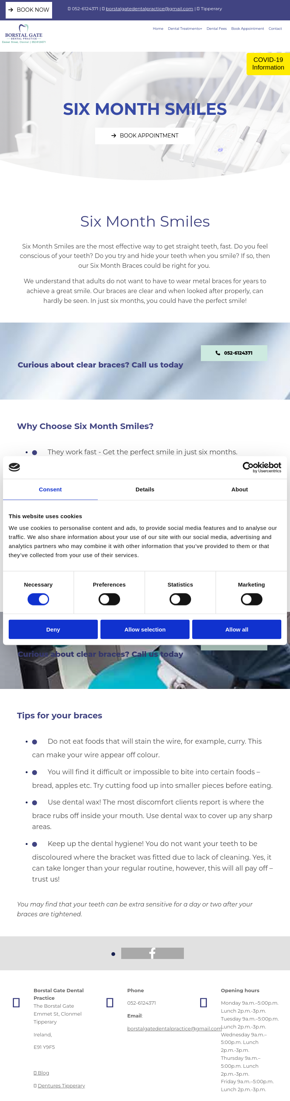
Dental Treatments (184, 28)
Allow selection (144, 629)
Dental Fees (217, 28)
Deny (53, 629)
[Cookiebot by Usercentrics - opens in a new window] (248, 467)
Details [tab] (145, 489)
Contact (275, 28)
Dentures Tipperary (61, 1085)
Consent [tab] (50, 489)
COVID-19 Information (268, 63)
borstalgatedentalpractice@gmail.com (149, 8)
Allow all (236, 629)
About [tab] (239, 489)
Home (158, 28)
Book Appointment (247, 28)
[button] (29, 10)
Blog (41, 1073)
